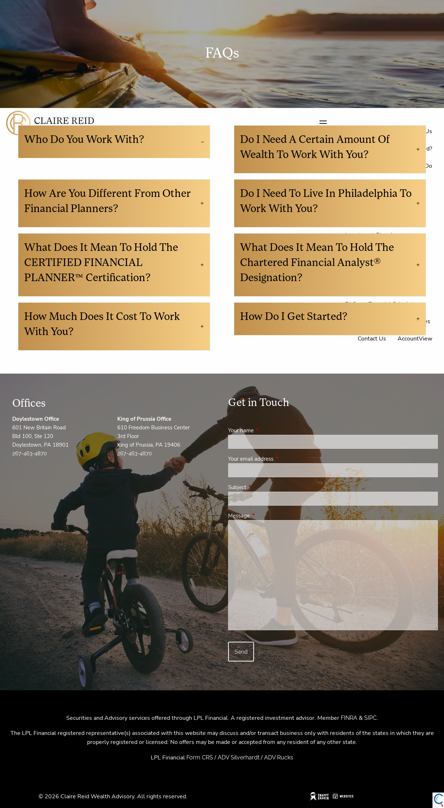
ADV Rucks (278, 757)
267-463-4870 (29, 453)
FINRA (349, 717)
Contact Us (372, 339)
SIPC (370, 717)
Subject (262, 487)
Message (264, 515)
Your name (266, 430)
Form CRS (199, 757)
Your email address (276, 458)
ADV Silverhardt (238, 757)
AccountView (415, 339)
